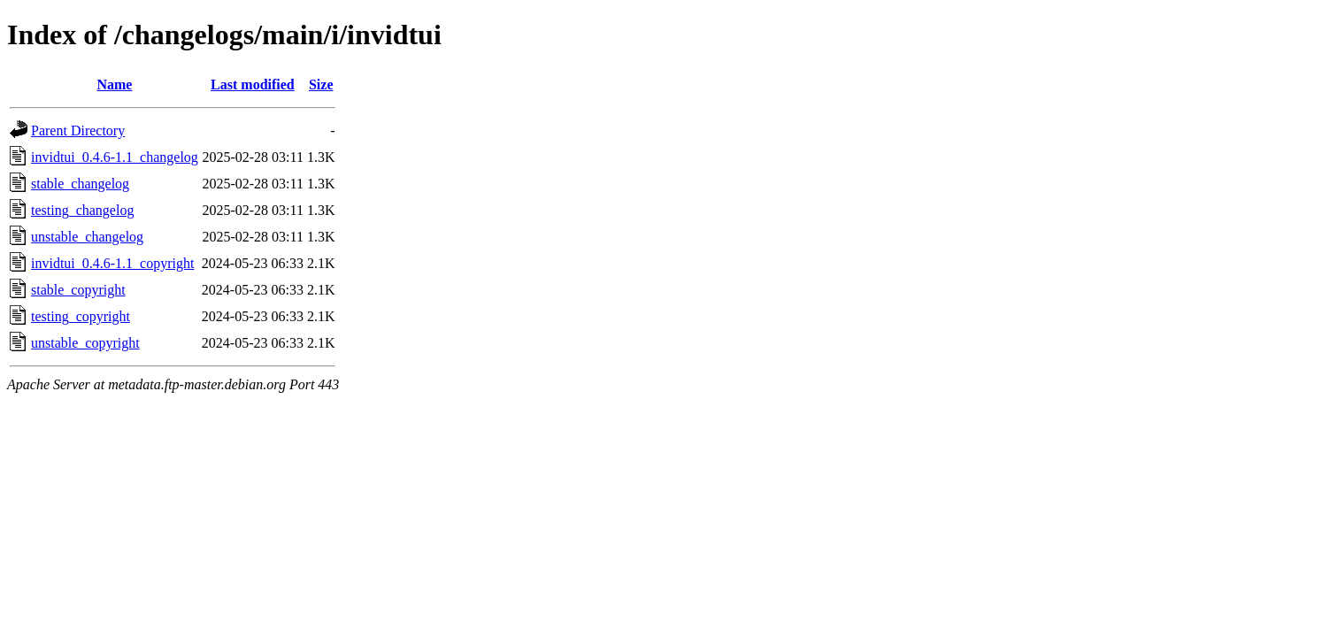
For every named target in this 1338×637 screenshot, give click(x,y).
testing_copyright (80, 316)
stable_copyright (78, 289)
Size (321, 84)
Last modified (253, 84)
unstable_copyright (85, 342)
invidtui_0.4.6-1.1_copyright (112, 263)
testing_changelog (82, 210)
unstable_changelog (87, 236)
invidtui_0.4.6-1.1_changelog (114, 157)
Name (114, 84)
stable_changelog (80, 183)
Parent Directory (78, 130)
